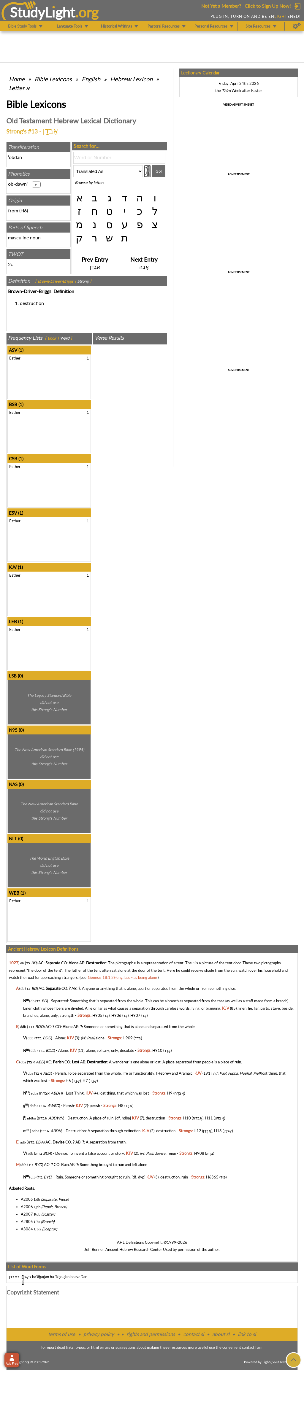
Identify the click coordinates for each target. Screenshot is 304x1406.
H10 (187, 1118)
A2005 (27, 1199)
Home (17, 78)
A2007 (27, 1214)
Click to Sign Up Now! (268, 6)
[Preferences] (297, 26)
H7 (85, 1080)
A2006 (27, 1206)
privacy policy (98, 1334)
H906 (116, 1015)
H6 (23, 210)
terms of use (61, 1334)
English (91, 78)
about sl (220, 1334)
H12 (197, 1130)
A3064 (27, 1229)
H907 (135, 1015)
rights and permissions (150, 1334)
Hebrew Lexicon (131, 78)
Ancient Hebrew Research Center (133, 1249)
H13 (218, 1130)
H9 (169, 1093)
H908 (199, 1153)
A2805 (27, 1221)
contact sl (193, 1334)
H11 (209, 1118)
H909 (128, 1038)
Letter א (19, 87)
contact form (253, 1347)
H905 (97, 1015)
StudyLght (42, 12)
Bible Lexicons (53, 78)
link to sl (247, 1334)
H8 (121, 1105)
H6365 (212, 1177)
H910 (157, 1050)
